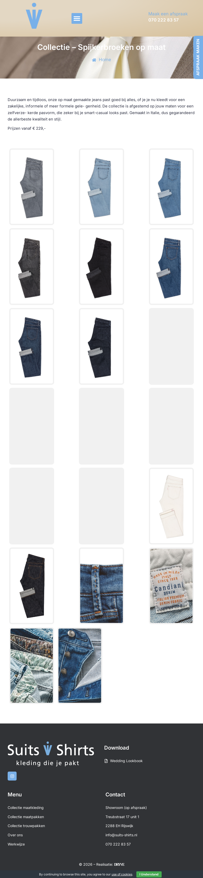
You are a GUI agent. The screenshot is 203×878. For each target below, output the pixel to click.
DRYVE (119, 864)
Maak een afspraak (168, 13)
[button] (76, 18)
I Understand (149, 874)
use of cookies (122, 874)
